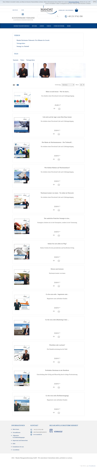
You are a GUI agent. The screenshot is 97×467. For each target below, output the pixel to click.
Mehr (68, 26)
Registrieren (69, 10)
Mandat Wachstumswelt (22, 26)
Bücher (35, 26)
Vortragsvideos (21, 43)
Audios (42, 26)
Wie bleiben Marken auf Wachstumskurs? (57, 167)
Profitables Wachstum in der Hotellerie (57, 370)
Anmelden (62, 10)
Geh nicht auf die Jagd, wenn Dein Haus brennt (57, 117)
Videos (49, 26)
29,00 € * (57, 105)
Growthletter (16, 449)
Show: (77, 84)
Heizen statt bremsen (57, 269)
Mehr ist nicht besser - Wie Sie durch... (58, 91)
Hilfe (14, 443)
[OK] (94, 2)
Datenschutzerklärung (74, 2)
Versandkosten (16, 432)
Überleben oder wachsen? (57, 345)
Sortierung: (58, 84)
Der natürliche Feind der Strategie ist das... (57, 218)
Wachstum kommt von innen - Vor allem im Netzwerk (57, 193)
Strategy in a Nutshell (23, 46)
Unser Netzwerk (60, 26)
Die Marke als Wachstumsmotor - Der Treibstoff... (57, 142)
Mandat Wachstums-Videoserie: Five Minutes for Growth (33, 40)
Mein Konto (16, 429)
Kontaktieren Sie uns (18, 446)
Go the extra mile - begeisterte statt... (57, 294)
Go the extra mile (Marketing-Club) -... (57, 320)
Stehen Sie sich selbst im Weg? (57, 243)
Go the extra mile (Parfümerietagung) (57, 395)
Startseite (15, 60)
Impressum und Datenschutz (20, 440)
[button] (53, 108)
